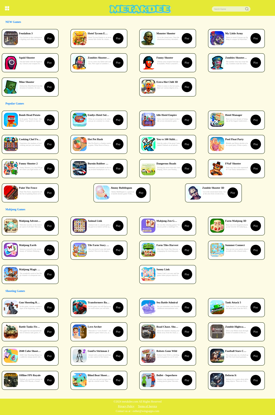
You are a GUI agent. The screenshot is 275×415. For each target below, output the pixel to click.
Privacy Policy (126, 406)
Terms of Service (147, 406)
